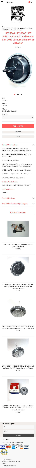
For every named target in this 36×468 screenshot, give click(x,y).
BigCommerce (12, 465)
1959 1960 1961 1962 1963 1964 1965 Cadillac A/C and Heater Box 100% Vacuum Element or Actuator (18, 327)
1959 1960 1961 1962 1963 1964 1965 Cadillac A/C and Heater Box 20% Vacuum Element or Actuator (18, 367)
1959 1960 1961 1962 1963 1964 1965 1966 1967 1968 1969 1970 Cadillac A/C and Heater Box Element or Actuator (18, 286)
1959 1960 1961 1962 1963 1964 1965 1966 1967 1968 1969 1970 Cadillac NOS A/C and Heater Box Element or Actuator (18, 408)
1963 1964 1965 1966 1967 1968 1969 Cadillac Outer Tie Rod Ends (18, 245)
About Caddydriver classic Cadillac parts (12, 442)
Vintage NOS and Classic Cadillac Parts (12, 444)
